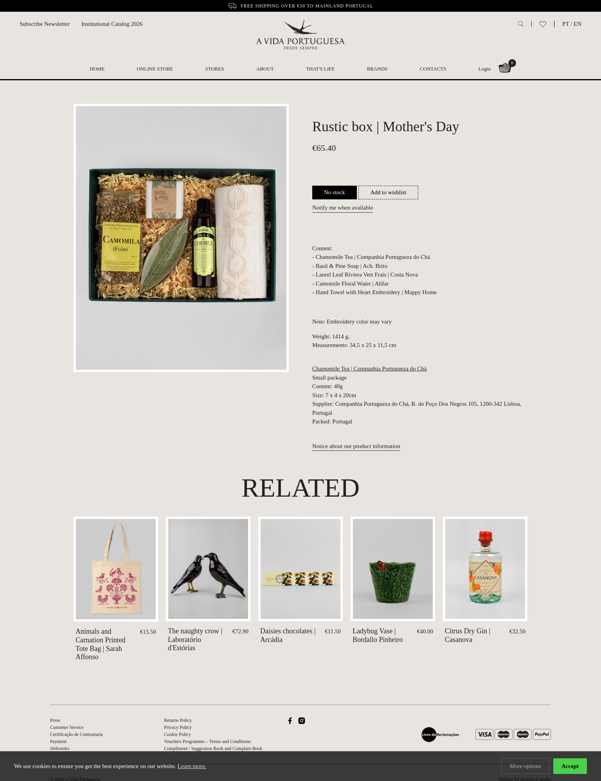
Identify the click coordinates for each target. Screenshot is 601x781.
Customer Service (67, 727)
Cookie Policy (177, 734)
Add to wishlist (389, 192)
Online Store (155, 69)
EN (577, 24)
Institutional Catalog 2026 (112, 24)
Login (485, 69)
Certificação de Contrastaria (76, 734)
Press (55, 720)
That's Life (320, 69)
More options (525, 766)
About (265, 69)
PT (565, 24)
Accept (570, 766)
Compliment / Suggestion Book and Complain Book (213, 748)
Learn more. (192, 766)
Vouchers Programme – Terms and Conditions (207, 741)
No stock (334, 192)
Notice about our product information (356, 446)
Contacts (433, 69)
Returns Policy (178, 720)
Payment (58, 741)
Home (97, 69)
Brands (377, 69)
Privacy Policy (177, 727)
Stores (214, 69)
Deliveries (59, 748)
